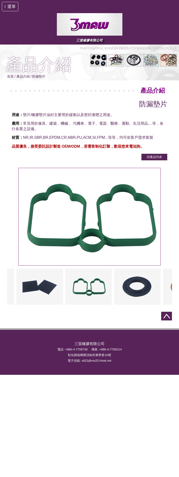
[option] (88, 287)
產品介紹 (23, 76)
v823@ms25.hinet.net (96, 360)
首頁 (10, 76)
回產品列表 (154, 157)
